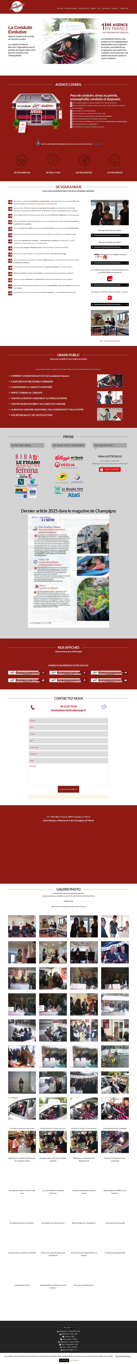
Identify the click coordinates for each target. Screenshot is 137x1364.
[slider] (107, 235)
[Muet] (127, 235)
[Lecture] (92, 235)
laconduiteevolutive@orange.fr (68, 710)
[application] (110, 235)
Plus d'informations (123, 1356)
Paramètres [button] (74, 1360)
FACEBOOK (96, 144)
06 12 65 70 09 (68, 706)
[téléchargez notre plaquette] (46, 204)
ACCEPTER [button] (64, 1360)
